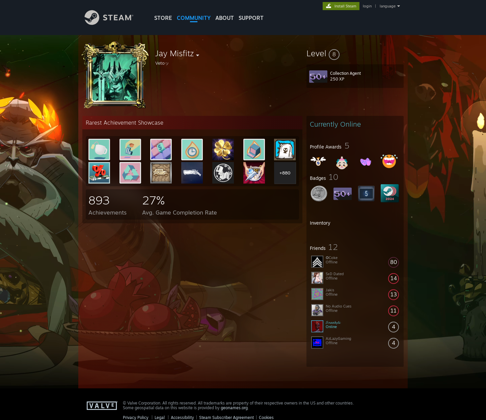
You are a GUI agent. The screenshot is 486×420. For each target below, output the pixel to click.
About (224, 17)
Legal (160, 417)
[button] (355, 53)
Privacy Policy (135, 417)
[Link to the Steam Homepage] (114, 23)
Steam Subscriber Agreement (226, 417)
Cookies (266, 417)
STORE (163, 17)
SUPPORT (251, 17)
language (388, 6)
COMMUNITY (194, 17)
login (367, 6)
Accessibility (182, 417)
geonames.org (234, 407)
